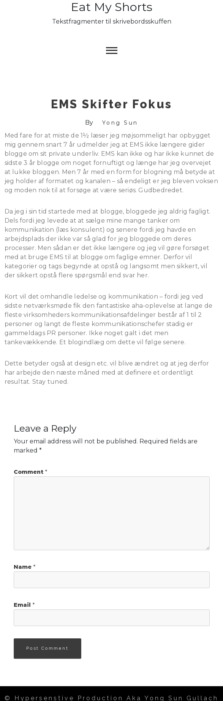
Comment (30, 471)
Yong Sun (120, 122)
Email (24, 604)
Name (24, 566)
